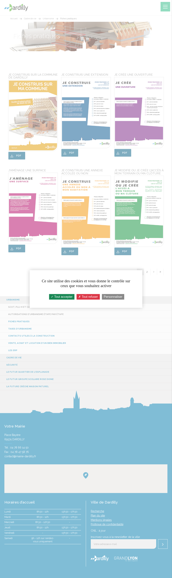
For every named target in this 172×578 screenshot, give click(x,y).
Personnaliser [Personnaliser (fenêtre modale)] (113, 296)
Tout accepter (61, 296)
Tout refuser (88, 296)
